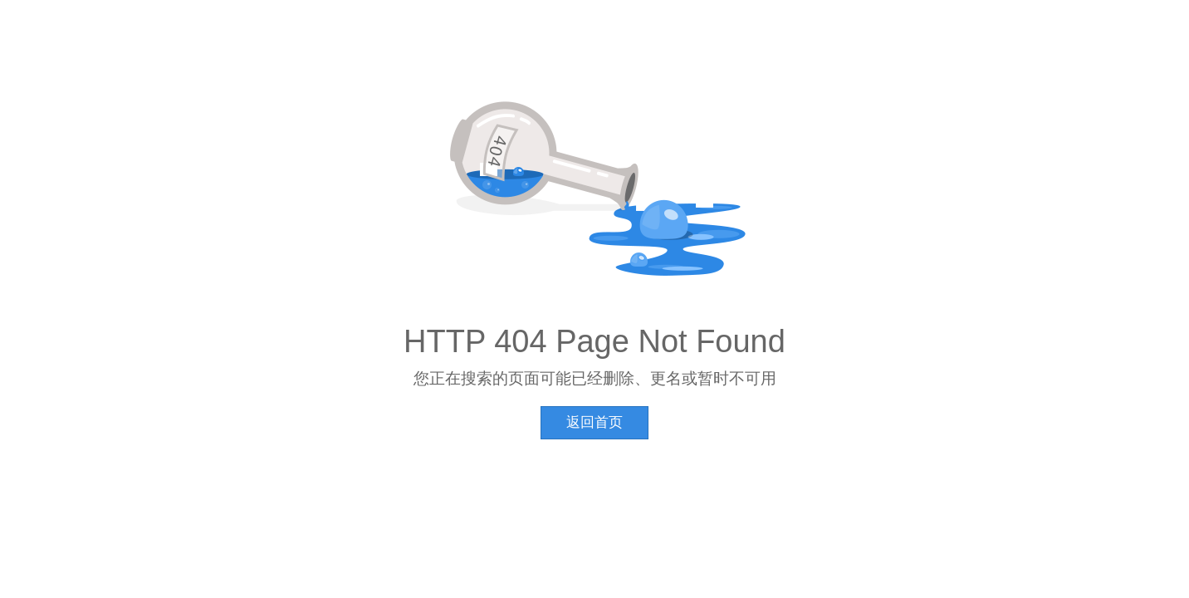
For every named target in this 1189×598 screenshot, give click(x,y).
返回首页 (594, 422)
